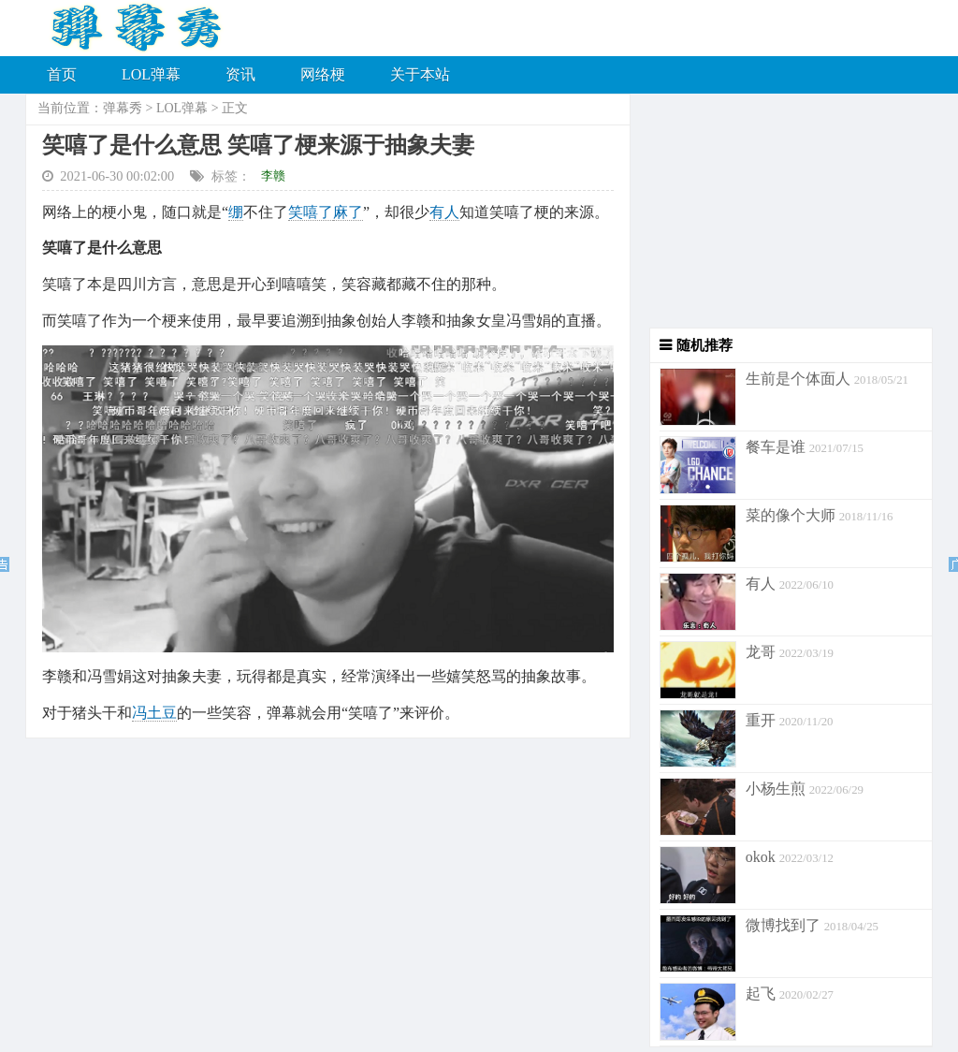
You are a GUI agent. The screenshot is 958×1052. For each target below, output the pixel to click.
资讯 (240, 74)
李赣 (273, 175)
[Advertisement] (782, 211)
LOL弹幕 (151, 74)
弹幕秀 (122, 108)
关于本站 (420, 74)
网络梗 (322, 74)
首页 (62, 74)
